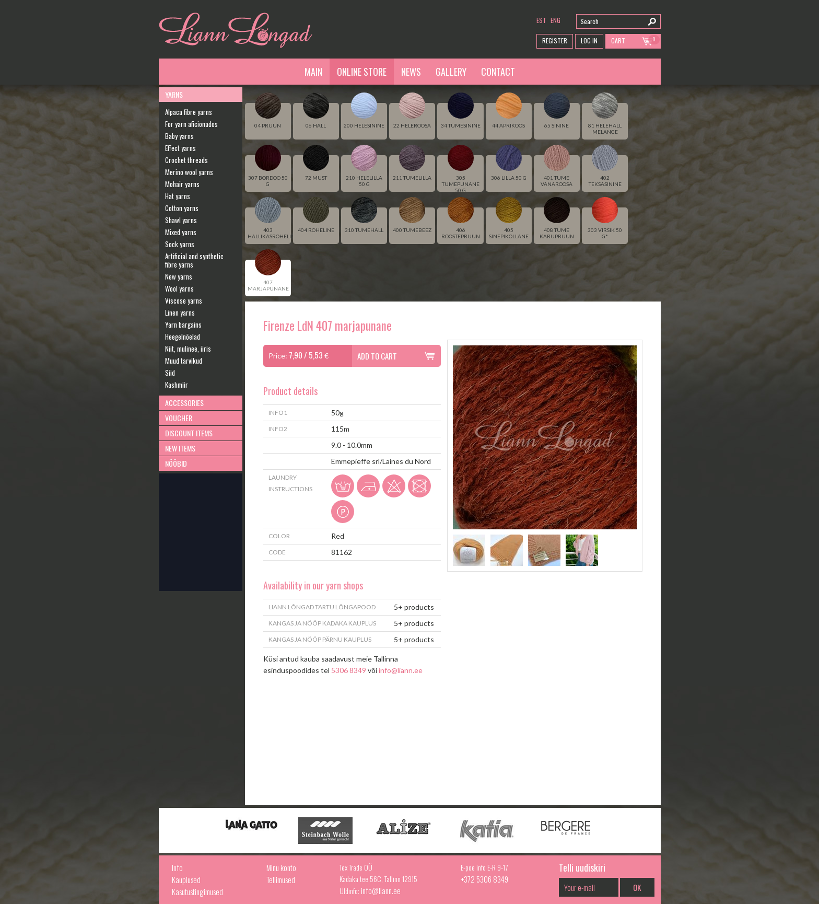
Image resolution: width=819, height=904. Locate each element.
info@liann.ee (401, 670)
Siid (170, 372)
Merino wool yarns (189, 172)
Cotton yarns (181, 208)
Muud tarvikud (183, 360)
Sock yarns (179, 244)
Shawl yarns (181, 220)
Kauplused (186, 879)
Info (177, 867)
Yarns (174, 94)
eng (555, 20)
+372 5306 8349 (484, 879)
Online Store (362, 71)
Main (313, 71)
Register (554, 40)
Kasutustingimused (197, 891)
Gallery (451, 71)
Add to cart (377, 356)
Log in (589, 40)
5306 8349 (348, 670)
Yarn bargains (183, 324)
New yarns (178, 276)
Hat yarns (177, 196)
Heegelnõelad (182, 336)
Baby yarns (179, 136)
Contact (498, 71)
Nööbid (176, 463)
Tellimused (280, 879)
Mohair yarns (182, 184)
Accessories (184, 402)
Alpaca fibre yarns (188, 112)
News (411, 71)
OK (637, 887)
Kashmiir (176, 384)
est (541, 20)
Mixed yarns (180, 232)
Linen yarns (180, 312)
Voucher (178, 417)
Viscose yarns (183, 300)
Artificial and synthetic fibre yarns (194, 260)
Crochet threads (186, 160)
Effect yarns (180, 148)
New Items (180, 448)
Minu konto (281, 867)
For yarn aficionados (191, 124)
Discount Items (189, 432)
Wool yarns (179, 288)
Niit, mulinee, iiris (188, 348)
